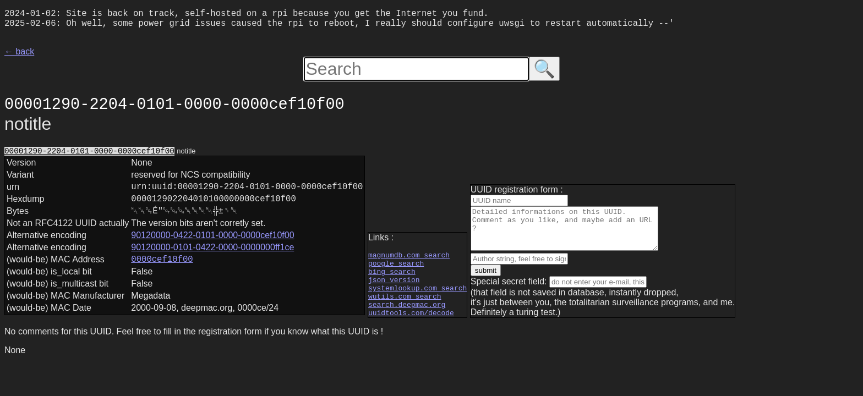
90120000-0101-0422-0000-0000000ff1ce (212, 259)
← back (19, 56)
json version (394, 287)
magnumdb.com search (409, 257)
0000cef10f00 (162, 273)
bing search (392, 277)
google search (396, 267)
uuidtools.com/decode (411, 327)
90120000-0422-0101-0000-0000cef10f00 (212, 247)
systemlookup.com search (417, 297)
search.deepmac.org (406, 317)
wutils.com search (404, 307)
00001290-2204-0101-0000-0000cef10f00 (89, 156)
